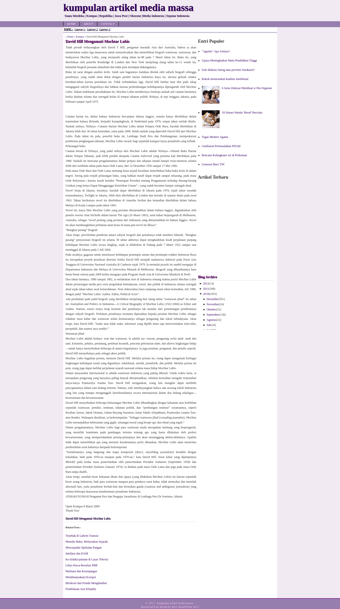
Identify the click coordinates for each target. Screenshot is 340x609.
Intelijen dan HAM (77, 553)
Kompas (80, 36)
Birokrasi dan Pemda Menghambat (86, 583)
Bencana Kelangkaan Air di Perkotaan (224, 155)
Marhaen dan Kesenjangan (81, 571)
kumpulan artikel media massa (175, 603)
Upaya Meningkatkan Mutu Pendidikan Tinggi (229, 60)
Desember (213, 299)
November (213, 304)
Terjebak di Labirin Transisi (82, 535)
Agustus (211, 320)
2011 (206, 288)
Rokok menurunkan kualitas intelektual (225, 79)
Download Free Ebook (154, 607)
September (213, 314)
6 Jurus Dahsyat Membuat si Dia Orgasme (247, 88)
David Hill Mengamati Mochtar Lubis (88, 518)
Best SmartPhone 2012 (185, 607)
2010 (206, 294)
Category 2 (92, 29)
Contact (107, 23)
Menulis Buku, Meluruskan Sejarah (87, 541)
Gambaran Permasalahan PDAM (221, 146)
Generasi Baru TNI (213, 164)
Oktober (211, 309)
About (88, 23)
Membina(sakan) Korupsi (81, 577)
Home (71, 23)
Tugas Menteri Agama (215, 137)
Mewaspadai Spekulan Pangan (84, 547)
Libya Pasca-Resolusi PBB (81, 565)
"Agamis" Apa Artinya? (216, 51)
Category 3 (104, 29)
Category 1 (80, 29)
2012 (206, 283)
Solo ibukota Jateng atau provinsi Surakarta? (228, 70)
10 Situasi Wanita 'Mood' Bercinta (242, 112)
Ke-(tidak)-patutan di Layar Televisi (87, 559)
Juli (209, 325)
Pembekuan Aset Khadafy (81, 589)
